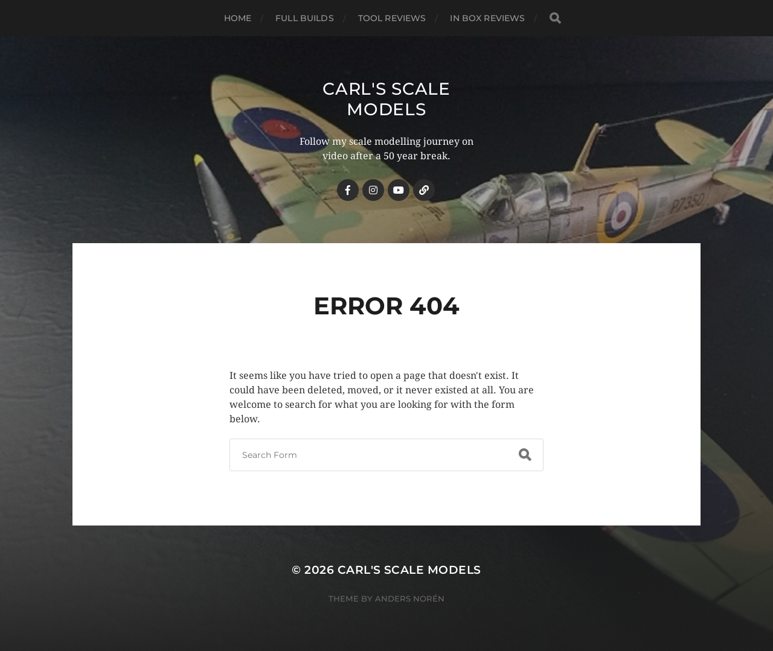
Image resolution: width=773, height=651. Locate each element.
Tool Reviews (392, 18)
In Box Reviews (487, 18)
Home (238, 18)
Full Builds (304, 18)
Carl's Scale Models (386, 98)
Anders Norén (409, 598)
